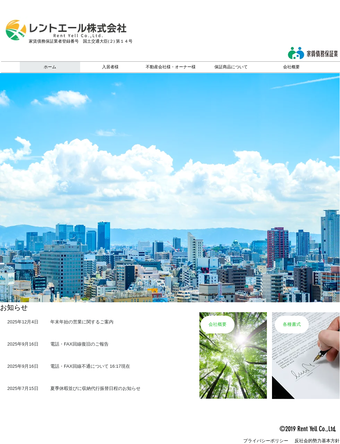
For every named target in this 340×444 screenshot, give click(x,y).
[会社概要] (218, 324)
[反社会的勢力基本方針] (317, 441)
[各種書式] (292, 324)
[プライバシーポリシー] (265, 441)
